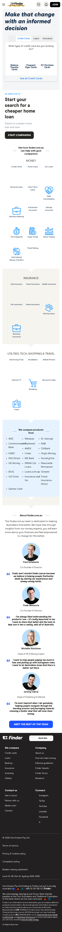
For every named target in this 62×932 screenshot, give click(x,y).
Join (55, 4)
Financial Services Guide (47, 915)
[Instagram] (46, 796)
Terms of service (10, 846)
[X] (46, 822)
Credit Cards (23, 38)
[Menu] (3, 4)
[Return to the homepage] (16, 4)
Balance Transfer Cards (14, 61)
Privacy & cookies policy (14, 854)
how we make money (30, 920)
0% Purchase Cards (47, 60)
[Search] (38, 4)
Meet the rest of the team (31, 724)
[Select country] (41, 738)
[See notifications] (46, 4)
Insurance (47, 38)
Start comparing (19, 135)
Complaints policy (11, 862)
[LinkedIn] (46, 812)
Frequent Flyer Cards (31, 60)
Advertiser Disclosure (26, 917)
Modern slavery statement (15, 870)
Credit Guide (7, 917)
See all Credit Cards (31, 78)
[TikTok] (46, 801)
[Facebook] (46, 817)
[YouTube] (46, 806)
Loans (36, 38)
